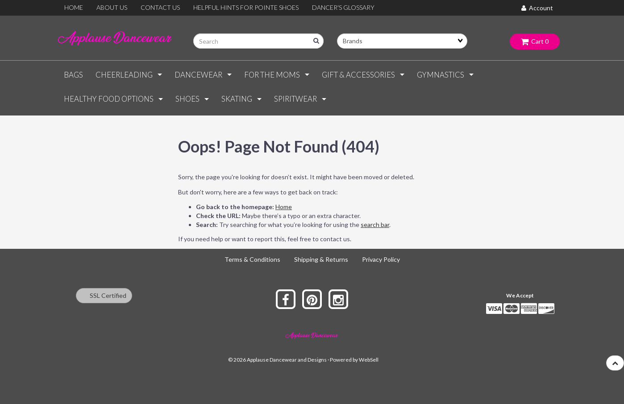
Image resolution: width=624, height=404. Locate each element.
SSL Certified (104, 295)
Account (537, 8)
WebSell (369, 359)
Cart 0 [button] (535, 41)
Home (283, 206)
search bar (375, 224)
